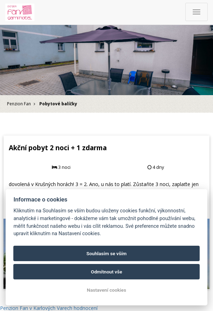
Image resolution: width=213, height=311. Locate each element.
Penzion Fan (19, 104)
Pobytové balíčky (58, 104)
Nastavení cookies (106, 290)
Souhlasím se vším (106, 253)
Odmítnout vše (106, 271)
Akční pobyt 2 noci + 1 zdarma (58, 147)
